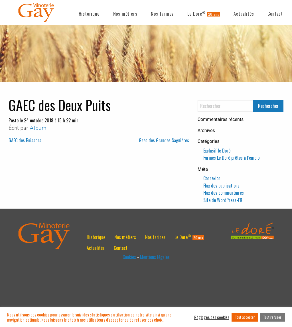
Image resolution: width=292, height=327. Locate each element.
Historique (89, 13)
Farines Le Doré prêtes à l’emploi (232, 157)
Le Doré (196, 13)
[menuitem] (89, 12)
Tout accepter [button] (245, 317)
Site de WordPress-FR (222, 200)
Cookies (129, 257)
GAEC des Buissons (25, 140)
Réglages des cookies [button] (211, 317)
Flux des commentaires (223, 192)
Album (38, 128)
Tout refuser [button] (272, 317)
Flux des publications (221, 185)
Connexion (211, 178)
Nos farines (162, 13)
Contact (275, 13)
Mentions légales (155, 257)
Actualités (244, 13)
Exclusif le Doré (216, 150)
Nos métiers (125, 13)
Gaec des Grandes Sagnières (164, 140)
